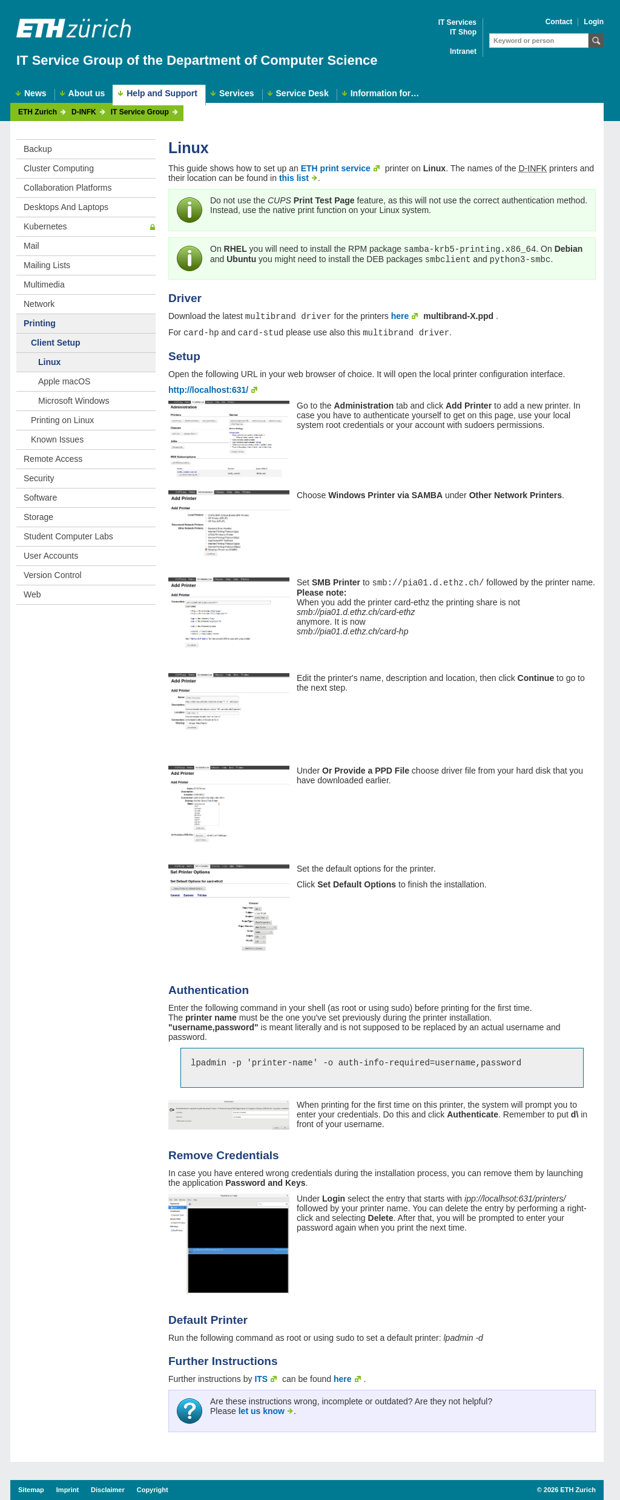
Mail (31, 246)
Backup (38, 149)
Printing (40, 323)
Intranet (463, 52)
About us (86, 93)
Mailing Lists (47, 265)
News (35, 93)
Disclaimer (108, 1489)
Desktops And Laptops (66, 207)
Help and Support (162, 93)
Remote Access (53, 459)
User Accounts (51, 556)
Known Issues (57, 439)
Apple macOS (64, 381)
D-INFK (83, 112)
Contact (559, 22)
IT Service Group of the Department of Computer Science (197, 60)
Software (40, 497)
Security (39, 478)
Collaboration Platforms (68, 187)
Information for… (385, 93)
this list (294, 178)
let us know (262, 1417)
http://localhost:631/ (208, 392)
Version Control (53, 575)
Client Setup (56, 342)
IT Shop (463, 32)
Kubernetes (45, 226)
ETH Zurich (37, 112)
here (400, 317)
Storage (38, 517)
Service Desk (302, 93)
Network (39, 304)
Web (32, 594)
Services (236, 93)
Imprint (67, 1489)
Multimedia (44, 284)
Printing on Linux (62, 420)
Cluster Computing (59, 168)
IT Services (457, 23)
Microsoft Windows (73, 401)
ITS (261, 1385)
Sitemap (31, 1489)
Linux (49, 362)
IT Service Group (140, 112)
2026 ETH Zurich (570, 1489)
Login (594, 22)
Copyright (152, 1489)
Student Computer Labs (68, 536)
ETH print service (336, 168)
